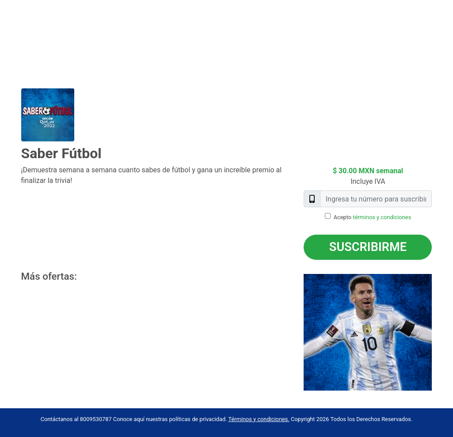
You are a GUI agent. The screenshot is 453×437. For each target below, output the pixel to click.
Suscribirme (368, 247)
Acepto (372, 217)
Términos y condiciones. (258, 419)
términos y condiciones (382, 217)
